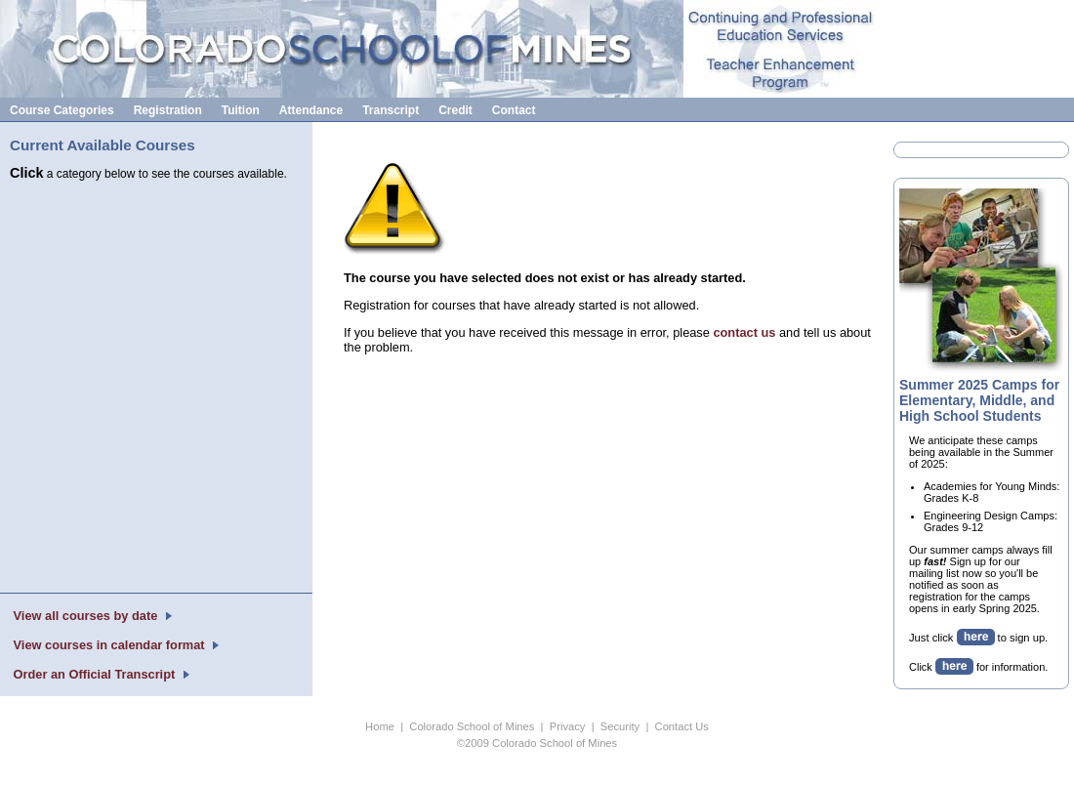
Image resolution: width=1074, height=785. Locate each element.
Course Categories (62, 110)
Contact (514, 110)
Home (379, 726)
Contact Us (682, 726)
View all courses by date (85, 615)
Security (620, 726)
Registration (168, 110)
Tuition (241, 110)
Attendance (311, 110)
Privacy (568, 726)
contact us (744, 332)
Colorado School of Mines (471, 726)
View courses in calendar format (109, 645)
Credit (455, 110)
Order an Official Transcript (94, 674)
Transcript (390, 110)
